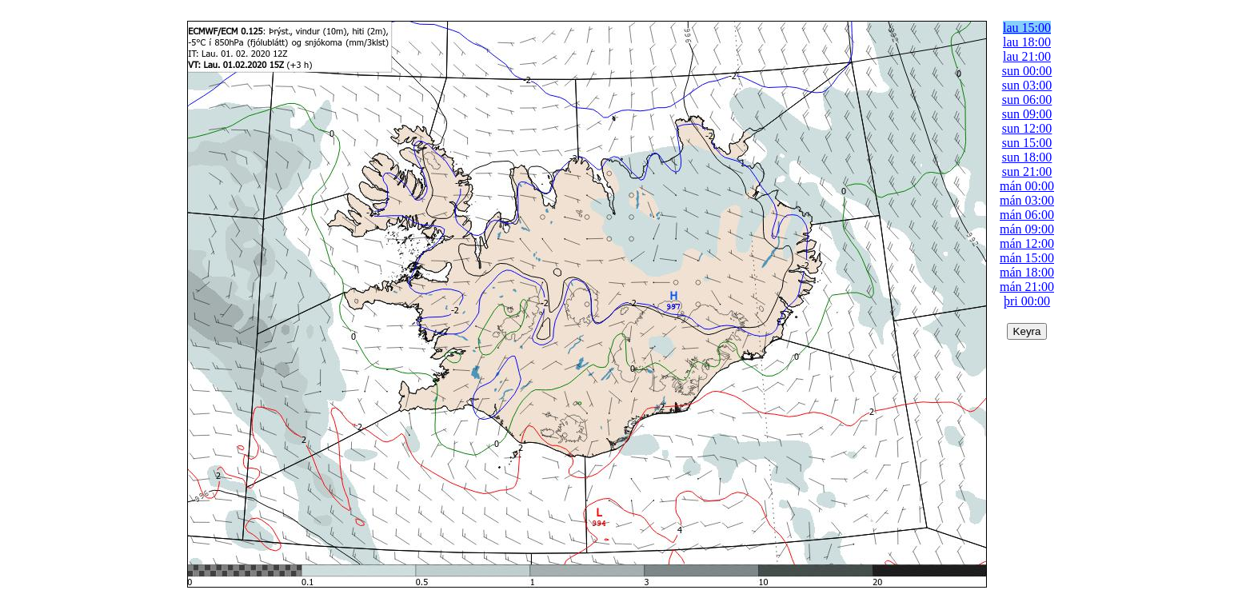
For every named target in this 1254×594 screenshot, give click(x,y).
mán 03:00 (1027, 200)
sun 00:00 (1027, 71)
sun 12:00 (1027, 128)
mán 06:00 (1027, 214)
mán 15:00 (1027, 258)
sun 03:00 (1027, 85)
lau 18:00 (1027, 42)
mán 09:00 (1027, 229)
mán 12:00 (1027, 243)
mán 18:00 (1027, 272)
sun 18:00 (1027, 157)
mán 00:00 (1027, 186)
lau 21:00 (1027, 56)
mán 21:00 (1027, 286)
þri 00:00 (1027, 301)
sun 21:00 (1027, 171)
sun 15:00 (1027, 142)
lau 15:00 (1027, 27)
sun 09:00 (1027, 114)
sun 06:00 (1027, 99)
